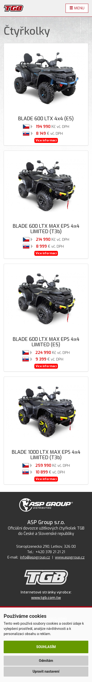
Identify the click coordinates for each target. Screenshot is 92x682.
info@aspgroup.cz (35, 557)
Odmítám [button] (46, 661)
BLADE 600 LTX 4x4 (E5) (46, 118)
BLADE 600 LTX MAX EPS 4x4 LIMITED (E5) (46, 342)
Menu (76, 8)
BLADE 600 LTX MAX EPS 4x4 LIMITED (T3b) (46, 229)
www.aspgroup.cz (70, 557)
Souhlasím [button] (46, 647)
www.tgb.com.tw (46, 597)
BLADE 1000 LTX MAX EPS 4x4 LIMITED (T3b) (46, 455)
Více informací (46, 140)
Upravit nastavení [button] (46, 671)
